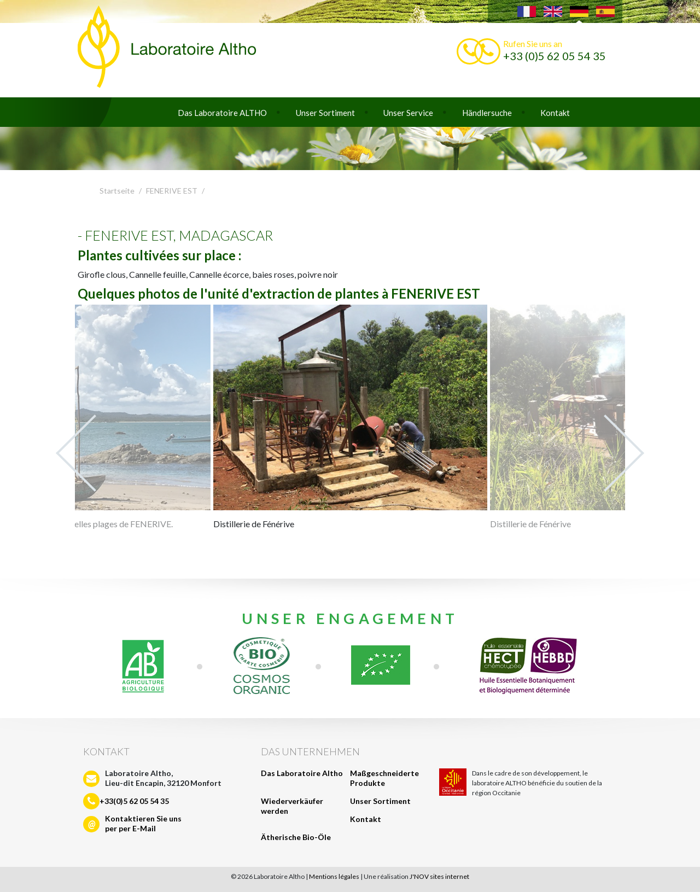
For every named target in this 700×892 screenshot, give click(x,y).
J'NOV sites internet (439, 876)
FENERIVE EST (171, 190)
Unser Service (408, 113)
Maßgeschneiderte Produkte (384, 778)
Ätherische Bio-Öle (296, 837)
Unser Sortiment (325, 113)
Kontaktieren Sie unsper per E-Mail (143, 823)
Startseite (117, 190)
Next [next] (624, 453)
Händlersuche (487, 113)
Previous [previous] (76, 453)
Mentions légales (334, 876)
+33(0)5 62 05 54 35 (134, 801)
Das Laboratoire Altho (302, 773)
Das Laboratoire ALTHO (222, 113)
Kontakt (555, 113)
